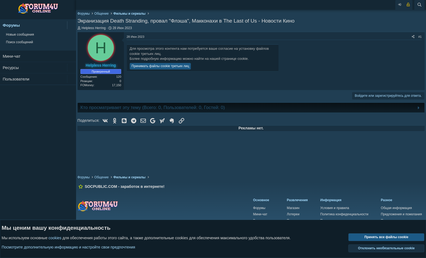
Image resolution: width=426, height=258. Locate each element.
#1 (420, 36)
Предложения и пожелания (401, 214)
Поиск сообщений (19, 42)
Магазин (293, 208)
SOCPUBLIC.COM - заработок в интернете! (124, 186)
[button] (71, 25)
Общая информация (396, 208)
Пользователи (16, 79)
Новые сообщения (20, 34)
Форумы (11, 25)
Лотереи (293, 214)
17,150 (116, 85)
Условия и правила (334, 208)
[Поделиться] (413, 37)
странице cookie (234, 59)
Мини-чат (11, 56)
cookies (55, 238)
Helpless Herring (94, 28)
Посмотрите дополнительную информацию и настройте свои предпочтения (68, 247)
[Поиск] (419, 5)
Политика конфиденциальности (344, 214)
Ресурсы (11, 67)
